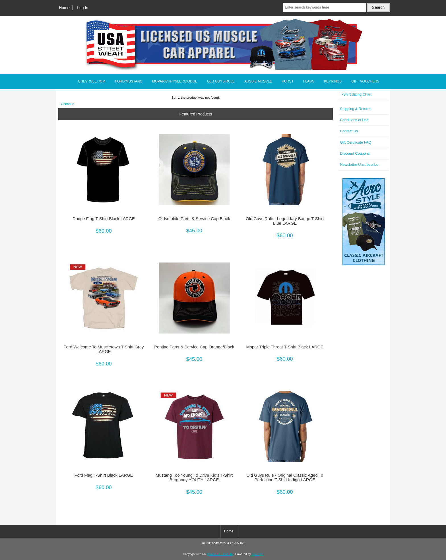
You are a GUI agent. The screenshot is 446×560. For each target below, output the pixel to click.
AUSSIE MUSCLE (258, 81)
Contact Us (349, 131)
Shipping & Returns (355, 109)
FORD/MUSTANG (128, 81)
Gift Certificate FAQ (355, 142)
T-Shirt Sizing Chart (355, 94)
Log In (82, 7)
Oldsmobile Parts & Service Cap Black (194, 218)
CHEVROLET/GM (91, 81)
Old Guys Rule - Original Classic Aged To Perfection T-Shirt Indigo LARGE (284, 477)
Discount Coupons (354, 153)
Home (64, 7)
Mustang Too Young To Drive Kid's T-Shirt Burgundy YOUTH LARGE (194, 477)
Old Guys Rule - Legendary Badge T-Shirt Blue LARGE (285, 221)
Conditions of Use (354, 120)
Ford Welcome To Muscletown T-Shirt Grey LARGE (104, 349)
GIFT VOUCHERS (365, 81)
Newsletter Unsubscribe (359, 164)
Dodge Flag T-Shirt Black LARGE (104, 218)
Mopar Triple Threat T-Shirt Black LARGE (284, 347)
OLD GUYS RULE (221, 81)
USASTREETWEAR (220, 554)
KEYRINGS (333, 81)
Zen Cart (257, 554)
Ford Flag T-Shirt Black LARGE (104, 475)
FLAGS (308, 81)
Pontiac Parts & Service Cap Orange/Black (194, 347)
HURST (287, 81)
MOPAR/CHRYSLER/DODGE (174, 81)
